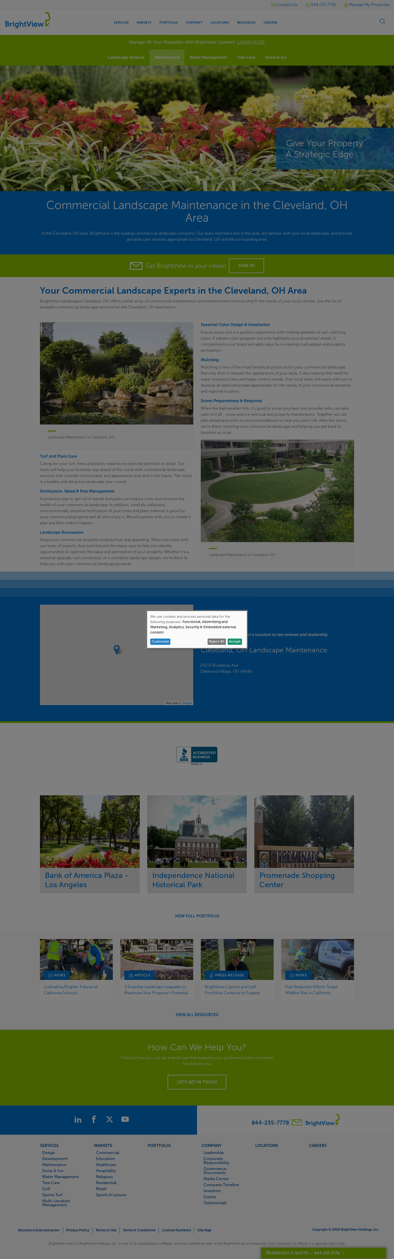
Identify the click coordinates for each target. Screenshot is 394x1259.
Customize (160, 641)
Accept (234, 641)
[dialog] (197, 629)
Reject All (216, 641)
